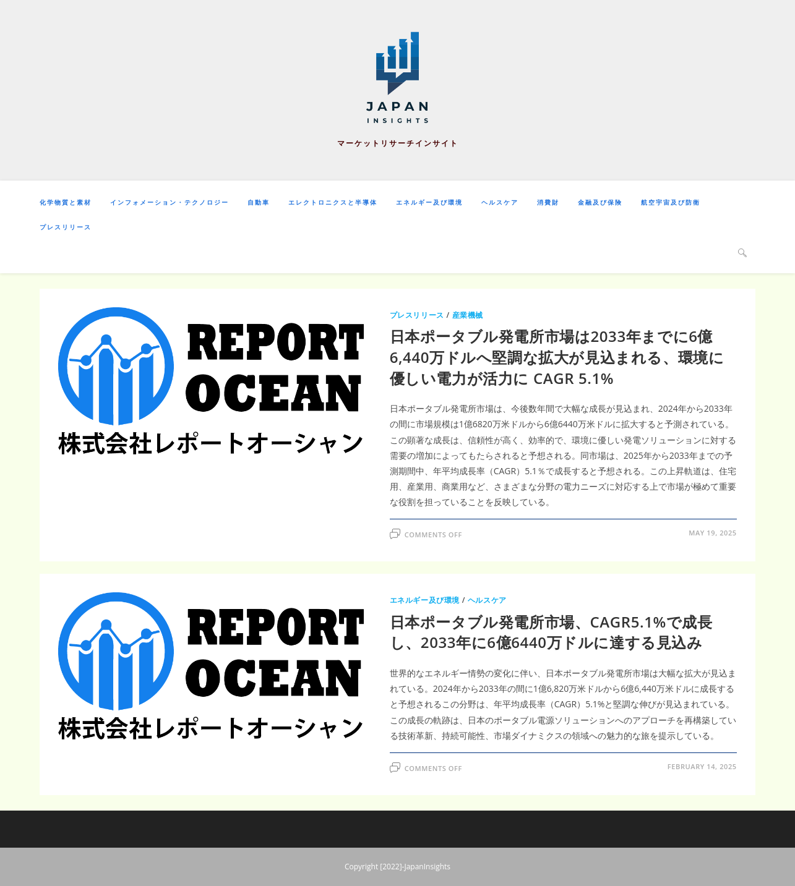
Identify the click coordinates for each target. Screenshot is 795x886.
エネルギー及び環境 (425, 600)
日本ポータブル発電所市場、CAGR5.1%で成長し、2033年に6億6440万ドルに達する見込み (551, 632)
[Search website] (742, 252)
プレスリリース (417, 315)
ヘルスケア (487, 600)
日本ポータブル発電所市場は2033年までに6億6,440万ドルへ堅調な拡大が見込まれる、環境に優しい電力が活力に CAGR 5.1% (557, 357)
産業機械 (467, 315)
